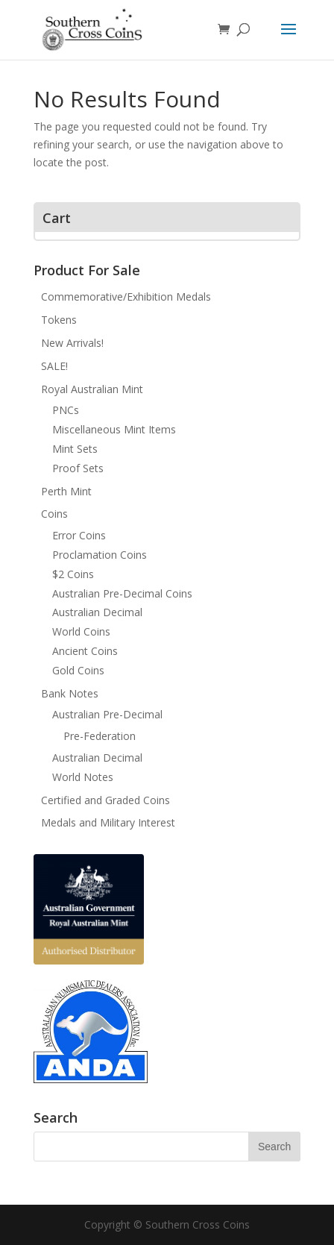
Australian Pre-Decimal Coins (122, 593)
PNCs (65, 410)
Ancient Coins (85, 651)
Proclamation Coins (99, 555)
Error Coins (79, 535)
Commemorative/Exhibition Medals (126, 296)
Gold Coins (78, 670)
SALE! (54, 366)
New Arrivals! (72, 343)
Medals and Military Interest (108, 822)
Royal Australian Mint (92, 389)
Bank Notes (69, 693)
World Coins (81, 631)
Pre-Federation (99, 736)
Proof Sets (78, 468)
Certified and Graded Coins (105, 800)
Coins (54, 514)
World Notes (82, 777)
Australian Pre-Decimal (107, 714)
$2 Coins (73, 574)
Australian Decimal (97, 612)
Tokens (59, 320)
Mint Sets (75, 449)
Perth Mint (66, 491)
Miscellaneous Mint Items (114, 429)
